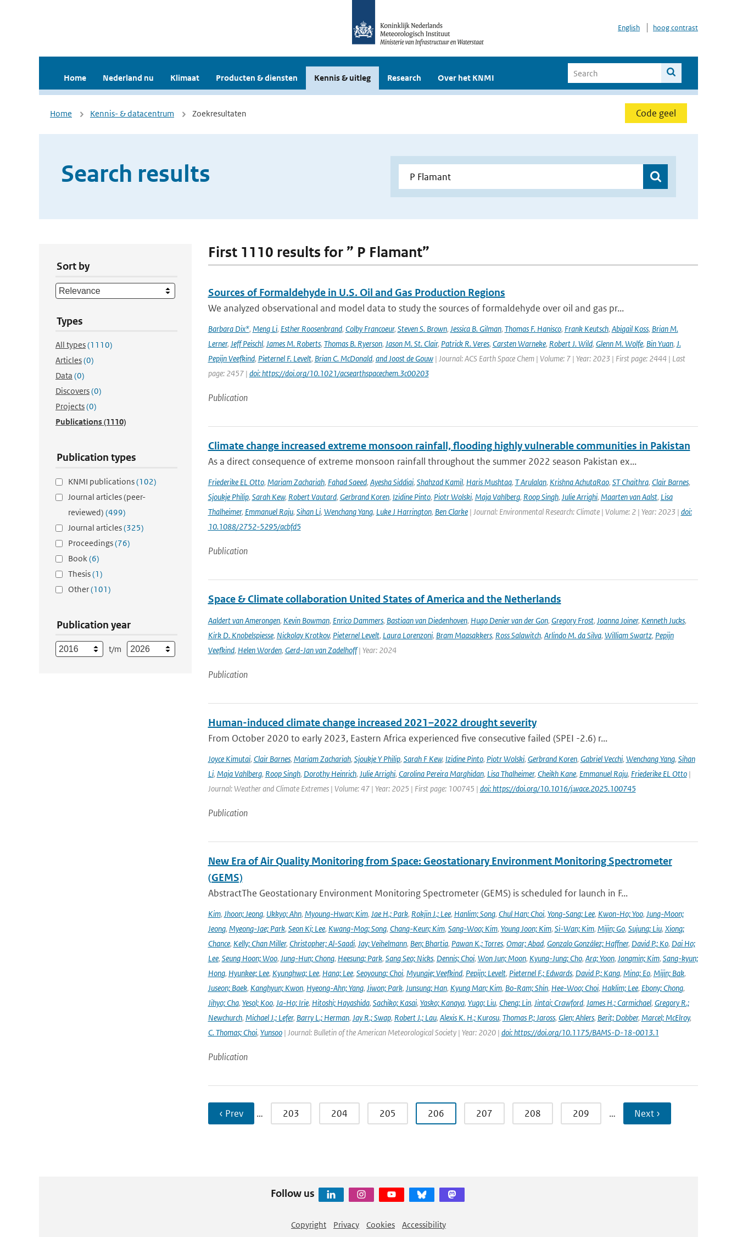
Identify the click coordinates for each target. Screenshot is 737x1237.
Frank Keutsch (586, 329)
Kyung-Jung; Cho (555, 958)
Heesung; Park (360, 958)
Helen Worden (260, 650)
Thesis (85, 574)
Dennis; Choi (455, 958)
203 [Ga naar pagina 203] (291, 1113)
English (629, 27)
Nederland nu (128, 78)
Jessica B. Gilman (475, 329)
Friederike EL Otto (236, 482)
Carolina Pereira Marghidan (441, 773)
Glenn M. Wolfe (619, 343)
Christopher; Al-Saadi (322, 943)
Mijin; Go (611, 928)
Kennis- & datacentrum (132, 113)
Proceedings (99, 543)
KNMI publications (112, 481)
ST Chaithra (630, 482)
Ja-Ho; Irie (292, 1003)
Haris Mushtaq (489, 482)
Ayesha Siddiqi (392, 482)
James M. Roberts (293, 343)
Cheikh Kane (557, 773)
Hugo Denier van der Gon (509, 620)
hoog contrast (675, 27)
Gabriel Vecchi (601, 759)
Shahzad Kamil (440, 482)
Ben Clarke (451, 511)
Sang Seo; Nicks (409, 958)
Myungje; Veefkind (434, 973)
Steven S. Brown (422, 329)
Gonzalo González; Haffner (587, 943)
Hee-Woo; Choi (575, 988)
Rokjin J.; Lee (431, 914)
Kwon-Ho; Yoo (620, 914)
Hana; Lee (337, 973)
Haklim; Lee (620, 988)
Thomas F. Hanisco (533, 329)
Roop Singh (541, 497)
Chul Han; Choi (521, 914)
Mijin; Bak (669, 973)
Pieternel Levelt (356, 635)
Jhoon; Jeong (243, 914)
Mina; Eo (636, 973)
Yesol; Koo (257, 1003)
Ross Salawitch (518, 635)
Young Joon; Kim (526, 928)
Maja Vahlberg (497, 497)
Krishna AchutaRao (579, 482)
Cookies (380, 1224)
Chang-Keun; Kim (417, 928)
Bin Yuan (659, 343)
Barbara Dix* (228, 329)
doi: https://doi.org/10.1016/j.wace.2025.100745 (558, 788)
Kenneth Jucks (663, 620)
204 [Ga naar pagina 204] (339, 1113)
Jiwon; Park (385, 988)
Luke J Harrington (404, 511)
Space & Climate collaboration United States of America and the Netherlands (384, 599)
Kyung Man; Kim (476, 988)
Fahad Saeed (347, 482)
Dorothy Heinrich (330, 773)
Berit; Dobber (618, 1017)
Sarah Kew (268, 497)
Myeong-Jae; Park (257, 928)
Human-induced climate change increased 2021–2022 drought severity (372, 722)
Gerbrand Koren (364, 497)
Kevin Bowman (306, 620)
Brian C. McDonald (343, 358)
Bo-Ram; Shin (526, 988)
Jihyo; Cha (223, 1003)
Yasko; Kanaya (442, 1003)
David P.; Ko (650, 943)
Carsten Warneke (519, 343)
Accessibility (424, 1224)
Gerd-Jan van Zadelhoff (321, 650)
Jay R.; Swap (372, 1017)
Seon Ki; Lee (306, 928)
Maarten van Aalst (629, 497)
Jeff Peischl (247, 343)
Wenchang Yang (348, 511)
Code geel (656, 113)
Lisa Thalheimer (510, 773)
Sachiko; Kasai (395, 1003)
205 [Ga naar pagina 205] (387, 1113)
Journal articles (106, 527)
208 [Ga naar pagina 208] (532, 1113)
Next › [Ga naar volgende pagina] (647, 1113)
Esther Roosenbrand (311, 329)
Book (83, 558)
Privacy (346, 1224)
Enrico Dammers (358, 620)
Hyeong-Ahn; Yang (335, 988)
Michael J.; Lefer (269, 1017)
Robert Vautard (312, 497)
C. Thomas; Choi (232, 1032)
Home (75, 78)
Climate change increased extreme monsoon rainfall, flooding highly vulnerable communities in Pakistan (449, 445)
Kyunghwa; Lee (295, 973)
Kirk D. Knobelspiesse (240, 635)
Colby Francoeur (369, 329)
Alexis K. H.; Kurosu (469, 1017)
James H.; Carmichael (619, 1003)
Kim (214, 914)
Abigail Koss (630, 329)
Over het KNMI (466, 78)
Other (89, 589)
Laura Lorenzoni (408, 635)
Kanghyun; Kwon (276, 988)
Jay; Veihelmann (382, 943)
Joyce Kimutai (229, 759)
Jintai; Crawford (558, 1003)
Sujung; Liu (645, 928)
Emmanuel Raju (269, 511)
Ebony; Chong (662, 988)
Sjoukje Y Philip (377, 759)
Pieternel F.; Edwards (540, 973)
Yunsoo (271, 1032)
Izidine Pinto (412, 497)
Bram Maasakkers (464, 635)
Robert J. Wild (571, 343)
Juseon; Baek (227, 988)
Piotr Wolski (453, 497)
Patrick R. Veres (465, 343)
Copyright (308, 1224)
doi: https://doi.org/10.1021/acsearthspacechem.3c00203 (339, 373)
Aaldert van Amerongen (244, 620)
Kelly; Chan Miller (259, 943)
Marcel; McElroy (665, 1017)
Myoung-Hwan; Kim (336, 914)
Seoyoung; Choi (379, 973)
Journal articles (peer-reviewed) (107, 504)
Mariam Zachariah (296, 482)
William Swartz (628, 635)
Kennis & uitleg (342, 78)
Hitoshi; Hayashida (341, 1003)
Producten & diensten (257, 78)
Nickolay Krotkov (303, 635)
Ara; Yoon (600, 958)
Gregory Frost (572, 620)
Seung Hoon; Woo (249, 958)
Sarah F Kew (423, 759)
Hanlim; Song (474, 914)
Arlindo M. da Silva (572, 635)
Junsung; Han (426, 988)
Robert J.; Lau (415, 1017)
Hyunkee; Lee (248, 973)
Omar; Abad (525, 943)
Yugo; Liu (482, 1003)
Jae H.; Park (389, 914)
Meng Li (265, 329)
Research (404, 78)
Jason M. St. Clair (412, 343)
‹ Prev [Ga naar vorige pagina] (231, 1113)
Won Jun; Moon (502, 958)
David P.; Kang (598, 973)
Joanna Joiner (617, 620)
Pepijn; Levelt (486, 973)
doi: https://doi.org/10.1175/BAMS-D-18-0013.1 (580, 1032)
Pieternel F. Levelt (284, 358)
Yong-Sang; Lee (571, 914)
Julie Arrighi (580, 497)
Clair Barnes (670, 482)
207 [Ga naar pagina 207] (484, 1113)
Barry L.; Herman (323, 1017)
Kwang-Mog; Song (357, 928)
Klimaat (184, 78)
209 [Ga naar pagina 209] (581, 1113)
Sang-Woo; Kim (473, 928)
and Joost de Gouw (404, 358)
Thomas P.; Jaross (529, 1017)
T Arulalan (530, 482)
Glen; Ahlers (576, 1017)
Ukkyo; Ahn (284, 914)
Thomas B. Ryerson (353, 343)
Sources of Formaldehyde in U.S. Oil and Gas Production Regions (356, 292)
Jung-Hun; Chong (307, 958)
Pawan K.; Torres (477, 943)
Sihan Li (309, 511)
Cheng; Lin (515, 1003)
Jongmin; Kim (639, 958)
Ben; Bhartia (429, 943)
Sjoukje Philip (228, 497)
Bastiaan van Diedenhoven (427, 620)
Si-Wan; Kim (574, 928)
